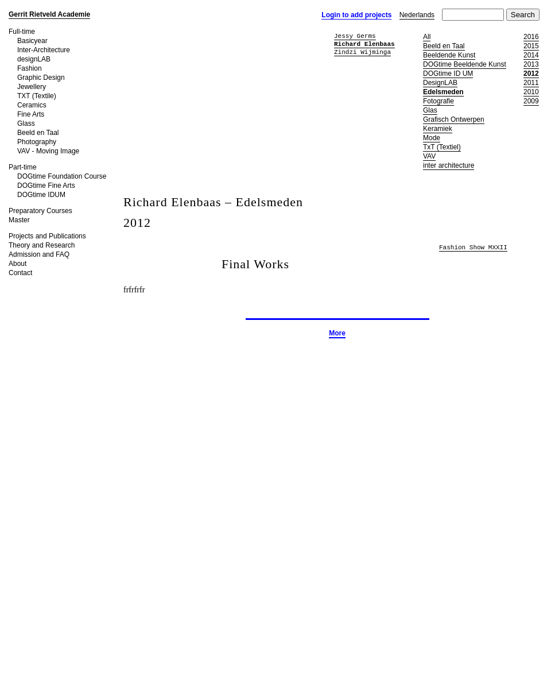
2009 (531, 101)
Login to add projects (356, 15)
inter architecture (448, 165)
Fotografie (438, 101)
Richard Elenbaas (364, 44)
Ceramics (31, 105)
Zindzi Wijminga (362, 52)
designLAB (34, 59)
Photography (36, 142)
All (426, 37)
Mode (431, 138)
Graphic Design (41, 78)
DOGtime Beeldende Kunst (464, 64)
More (337, 333)
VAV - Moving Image (48, 151)
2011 (531, 83)
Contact (20, 273)
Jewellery (31, 87)
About (17, 264)
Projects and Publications (47, 236)
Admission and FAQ (39, 254)
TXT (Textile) (36, 96)
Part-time (23, 167)
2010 (531, 92)
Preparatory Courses (40, 211)
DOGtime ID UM (448, 74)
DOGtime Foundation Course (61, 176)
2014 (531, 55)
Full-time (22, 32)
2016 (531, 37)
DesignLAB (440, 83)
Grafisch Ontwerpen (453, 119)
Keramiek (437, 129)
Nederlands (416, 15)
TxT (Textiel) (442, 147)
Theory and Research (42, 245)
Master (19, 220)
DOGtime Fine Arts (46, 186)
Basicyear (32, 41)
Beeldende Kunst (449, 55)
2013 (531, 64)
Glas (430, 110)
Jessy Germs (355, 36)
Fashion (29, 68)
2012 (531, 74)
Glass (26, 123)
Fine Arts (30, 114)
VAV (429, 156)
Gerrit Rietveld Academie (49, 14)
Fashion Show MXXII (473, 248)
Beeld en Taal (38, 133)
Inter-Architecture (43, 50)
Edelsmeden (443, 92)
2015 (531, 46)
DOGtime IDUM (41, 195)
